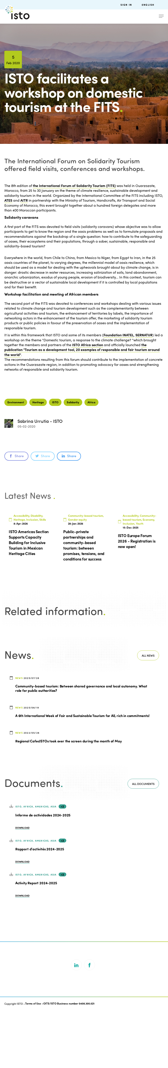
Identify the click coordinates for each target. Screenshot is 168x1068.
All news (148, 713)
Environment (15, 460)
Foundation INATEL (118, 334)
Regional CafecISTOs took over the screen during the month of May (68, 798)
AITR (24, 200)
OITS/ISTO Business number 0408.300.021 (68, 1061)
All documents (143, 841)
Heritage (38, 460)
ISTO (55, 460)
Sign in (126, 4)
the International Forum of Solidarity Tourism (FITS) (74, 185)
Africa (91, 460)
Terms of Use (33, 1061)
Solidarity (73, 460)
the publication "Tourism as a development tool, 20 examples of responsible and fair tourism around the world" (82, 349)
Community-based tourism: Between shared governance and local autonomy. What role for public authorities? (81, 746)
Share (16, 513)
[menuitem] (153, 5)
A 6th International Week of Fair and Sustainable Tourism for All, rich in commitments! (82, 773)
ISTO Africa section (87, 344)
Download (22, 885)
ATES (8, 200)
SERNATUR (143, 334)
